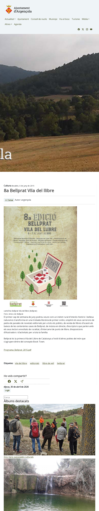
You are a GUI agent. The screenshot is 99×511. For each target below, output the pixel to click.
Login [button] (7, 390)
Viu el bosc (64, 19)
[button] (21, 381)
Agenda (17, 24)
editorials (34, 363)
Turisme (76, 19)
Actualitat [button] (9, 19)
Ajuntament (23, 19)
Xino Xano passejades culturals (19, 457)
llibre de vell (48, 363)
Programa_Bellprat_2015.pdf (17, 349)
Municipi (53, 19)
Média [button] (85, 19)
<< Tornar (9, 200)
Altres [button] (7, 24)
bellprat (61, 363)
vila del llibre (21, 363)
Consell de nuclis (39, 19)
